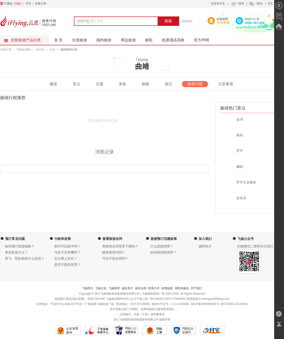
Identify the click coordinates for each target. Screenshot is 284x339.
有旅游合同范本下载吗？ (120, 246)
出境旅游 (82, 38)
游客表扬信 (182, 288)
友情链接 (167, 288)
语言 (270, 3)
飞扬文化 (100, 288)
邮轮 (151, 38)
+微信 (256, 3)
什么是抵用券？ (161, 246)
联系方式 (153, 288)
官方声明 (204, 38)
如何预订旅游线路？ (19, 246)
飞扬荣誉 (114, 288)
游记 (168, 84)
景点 (76, 84)
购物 (145, 84)
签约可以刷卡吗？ (67, 246)
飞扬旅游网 (23, 49)
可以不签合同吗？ (115, 258)
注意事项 (225, 84)
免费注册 (40, 3)
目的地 (40, 49)
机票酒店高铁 (175, 38)
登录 (28, 3)
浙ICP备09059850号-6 (205, 304)
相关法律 (140, 288)
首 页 (58, 40)
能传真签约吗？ (113, 252)
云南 (52, 49)
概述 (53, 84)
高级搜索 (187, 21)
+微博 (237, 3)
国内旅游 (106, 38)
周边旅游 (130, 38)
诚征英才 (127, 288)
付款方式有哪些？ (67, 252)
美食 (122, 84)
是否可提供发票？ (67, 264)
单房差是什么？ (16, 252)
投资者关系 (218, 3)
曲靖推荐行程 (69, 49)
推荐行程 (195, 84)
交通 (99, 84)
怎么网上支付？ (65, 258)
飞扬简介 (87, 288)
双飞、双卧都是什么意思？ (24, 258)
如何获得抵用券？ (163, 252)
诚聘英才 (205, 246)
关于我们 (196, 288)
